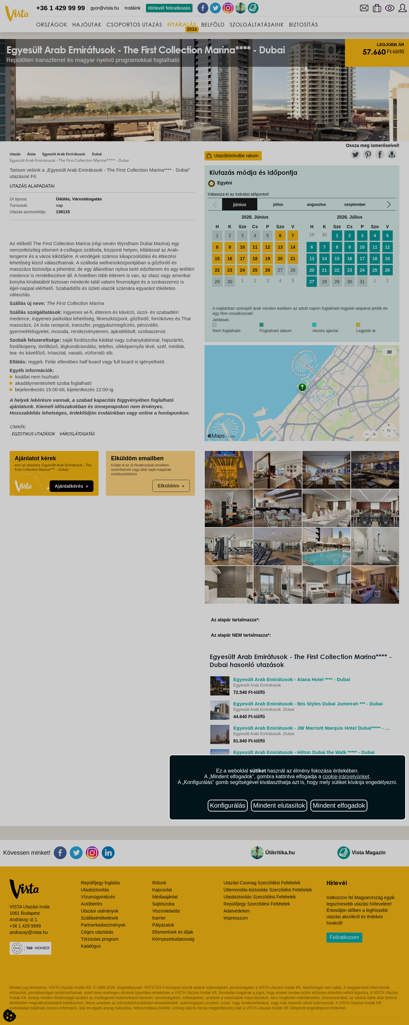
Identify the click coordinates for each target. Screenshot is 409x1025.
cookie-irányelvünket (346, 776)
